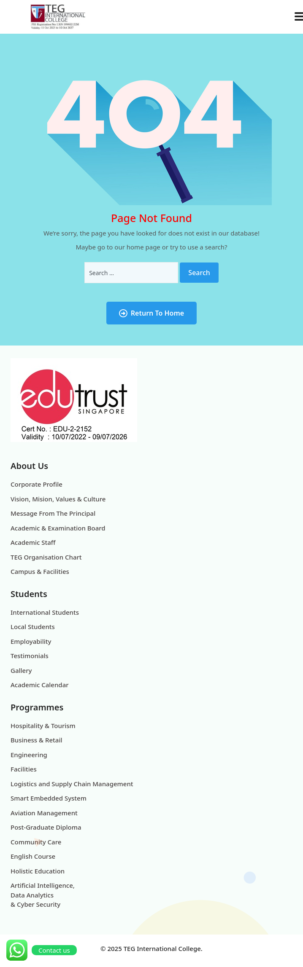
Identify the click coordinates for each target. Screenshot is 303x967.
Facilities (24, 769)
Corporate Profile (36, 484)
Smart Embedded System (49, 798)
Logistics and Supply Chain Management (72, 783)
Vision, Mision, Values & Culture (58, 499)
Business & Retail (36, 740)
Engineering (29, 754)
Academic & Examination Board (58, 528)
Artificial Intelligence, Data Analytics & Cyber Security (43, 894)
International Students (45, 612)
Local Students (33, 626)
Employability (31, 641)
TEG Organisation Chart (46, 557)
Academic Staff (33, 542)
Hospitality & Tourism (43, 725)
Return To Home (151, 313)
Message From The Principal (53, 513)
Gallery (21, 670)
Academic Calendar (40, 684)
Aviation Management (44, 813)
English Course (33, 856)
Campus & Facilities (40, 571)
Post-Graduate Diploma (46, 827)
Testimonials (30, 655)
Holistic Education (38, 871)
